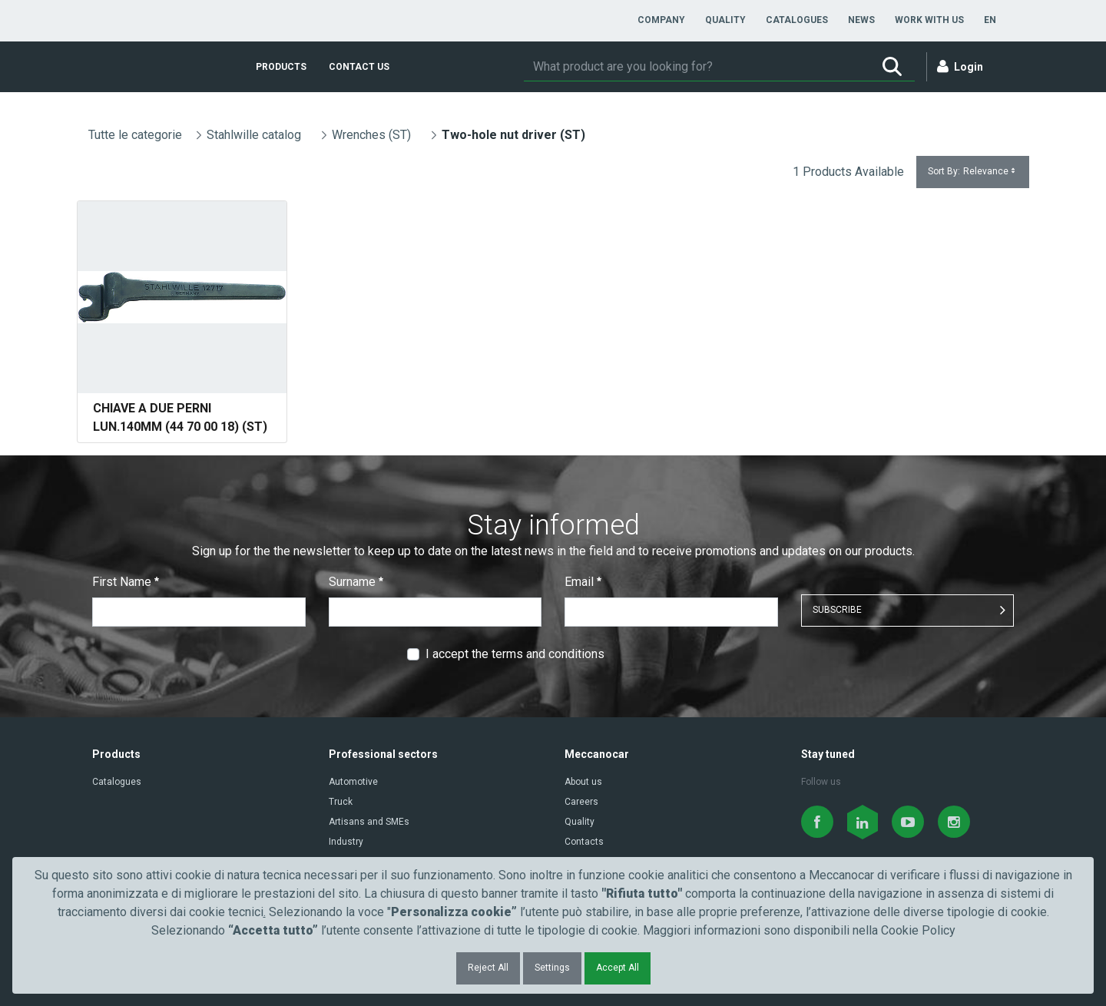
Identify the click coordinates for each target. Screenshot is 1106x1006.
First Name (125, 581)
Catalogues (116, 781)
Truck (341, 801)
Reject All (488, 967)
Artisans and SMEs (369, 821)
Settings (552, 967)
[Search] (696, 66)
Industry (346, 841)
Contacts (584, 841)
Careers (581, 801)
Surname (356, 581)
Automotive (353, 781)
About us (583, 781)
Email (583, 581)
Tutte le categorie (135, 134)
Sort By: (973, 171)
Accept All (617, 967)
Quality (579, 821)
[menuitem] (661, 20)
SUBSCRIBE (837, 609)
